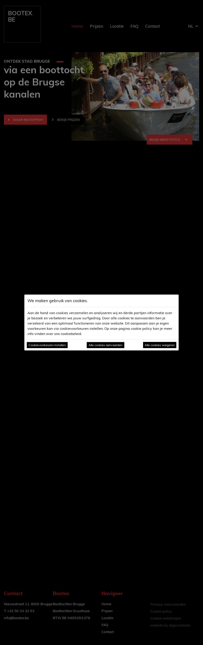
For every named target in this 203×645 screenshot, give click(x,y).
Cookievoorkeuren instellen (47, 345)
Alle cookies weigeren (160, 345)
